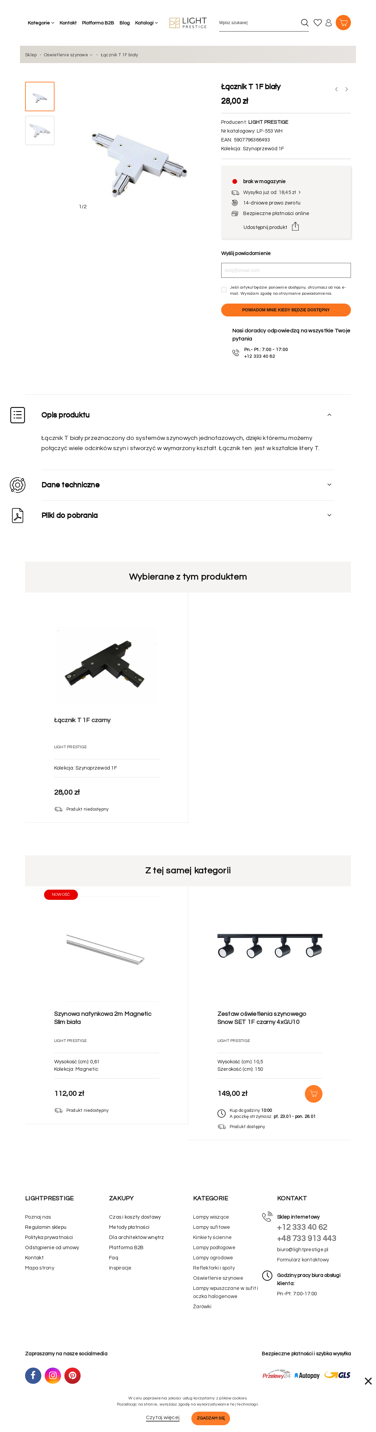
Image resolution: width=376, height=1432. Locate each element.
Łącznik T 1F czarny (82, 720)
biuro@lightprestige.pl (303, 1249)
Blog (125, 23)
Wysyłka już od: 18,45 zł (272, 192)
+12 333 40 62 (302, 1227)
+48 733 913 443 (306, 1238)
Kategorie (39, 23)
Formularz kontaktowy (303, 1259)
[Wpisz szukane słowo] (258, 22)
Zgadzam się (211, 1418)
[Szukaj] (304, 22)
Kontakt (68, 23)
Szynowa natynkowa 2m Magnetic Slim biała (102, 1018)
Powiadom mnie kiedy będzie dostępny (286, 310)
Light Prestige (268, 122)
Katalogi (144, 23)
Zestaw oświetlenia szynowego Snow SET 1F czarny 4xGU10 (262, 1018)
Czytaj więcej (163, 1417)
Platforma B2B (98, 23)
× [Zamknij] (368, 1381)
